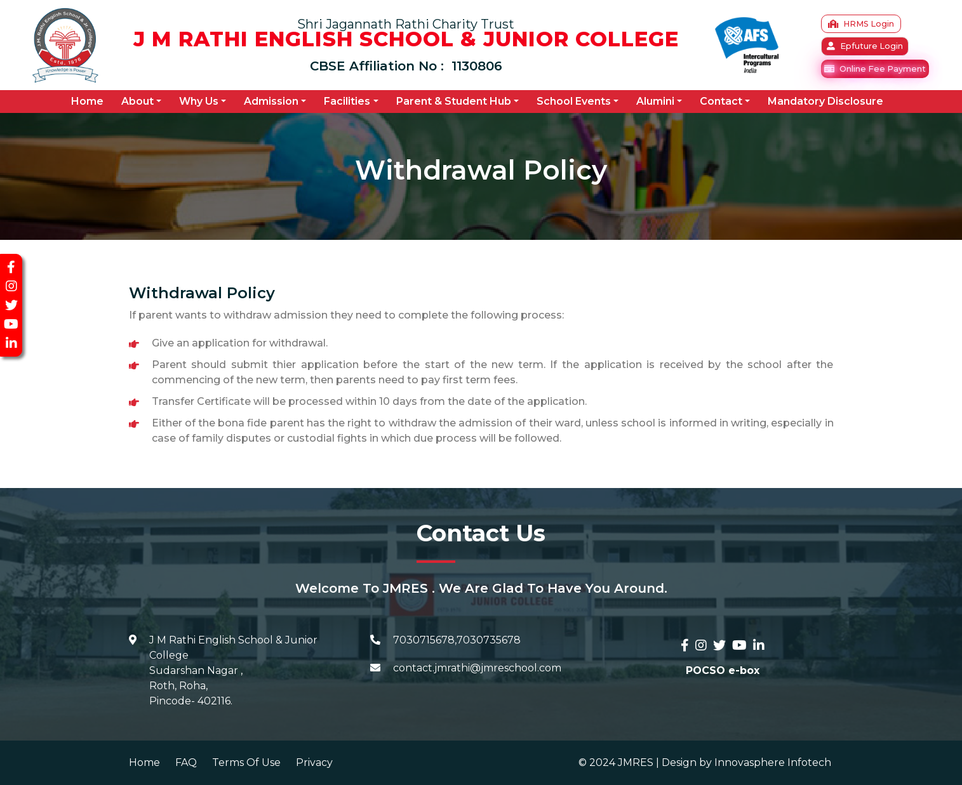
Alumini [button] (655, 101)
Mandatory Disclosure (825, 101)
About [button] (137, 101)
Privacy (314, 762)
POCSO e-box (722, 670)
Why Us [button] (198, 101)
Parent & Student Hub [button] (453, 101)
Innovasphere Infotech (771, 762)
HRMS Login (861, 24)
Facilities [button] (347, 101)
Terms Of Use (246, 762)
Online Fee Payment (875, 69)
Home (90, 101)
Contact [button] (721, 101)
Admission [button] (271, 101)
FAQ (186, 762)
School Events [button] (574, 101)
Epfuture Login (865, 46)
